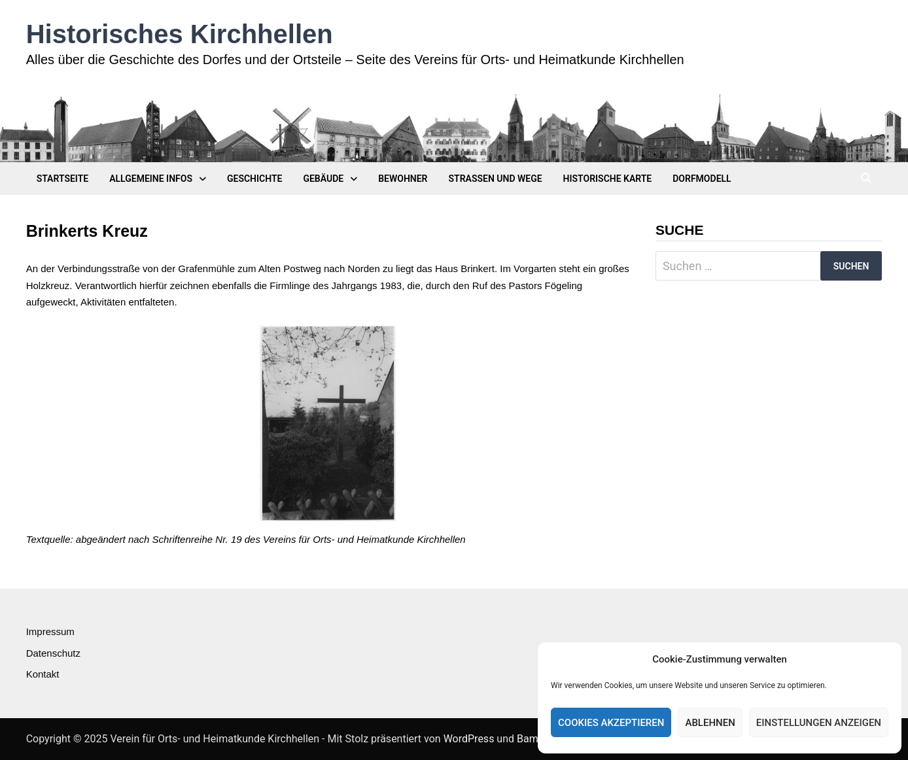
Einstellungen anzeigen (818, 723)
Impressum (50, 631)
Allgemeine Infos (150, 178)
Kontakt (43, 674)
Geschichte (254, 178)
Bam (527, 739)
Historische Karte (607, 178)
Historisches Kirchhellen (179, 34)
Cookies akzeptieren (611, 723)
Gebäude (323, 178)
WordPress (469, 739)
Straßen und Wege (495, 178)
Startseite (63, 178)
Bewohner (402, 178)
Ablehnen (710, 723)
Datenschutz (53, 653)
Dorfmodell (701, 178)
